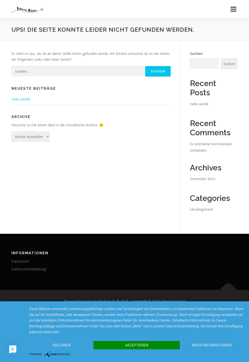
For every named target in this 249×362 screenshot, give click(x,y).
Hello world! (20, 99)
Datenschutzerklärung (28, 269)
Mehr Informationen (212, 345)
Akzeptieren (136, 345)
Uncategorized (201, 209)
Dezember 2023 (202, 178)
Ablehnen (61, 345)
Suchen (196, 53)
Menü (233, 9)
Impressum (20, 261)
